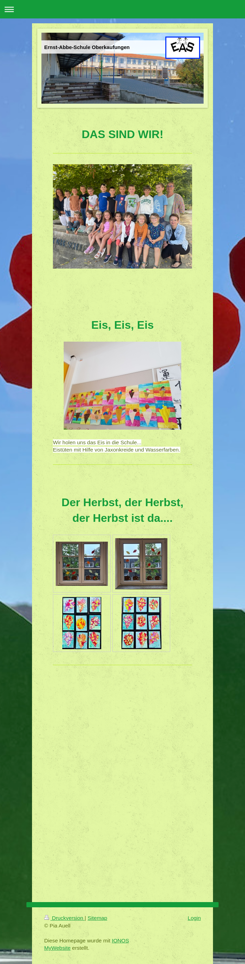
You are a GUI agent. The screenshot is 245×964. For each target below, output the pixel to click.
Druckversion (64, 918)
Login (194, 918)
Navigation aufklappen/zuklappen (122, 9)
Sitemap (97, 918)
